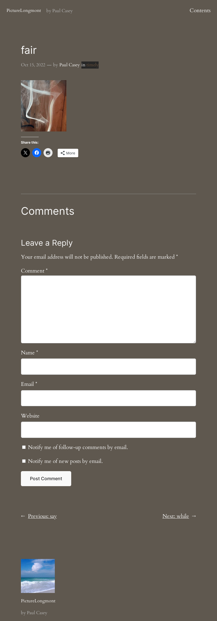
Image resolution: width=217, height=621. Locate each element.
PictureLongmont (23, 10)
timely (92, 65)
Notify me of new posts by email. (65, 461)
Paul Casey (69, 65)
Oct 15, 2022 (33, 65)
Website (30, 416)
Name (29, 352)
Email (29, 384)
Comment (34, 271)
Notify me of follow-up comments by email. (78, 447)
